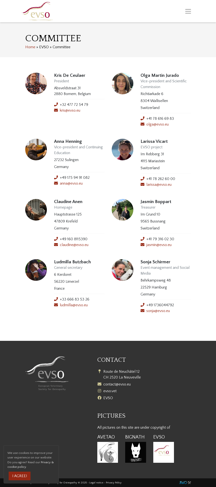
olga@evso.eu (157, 124)
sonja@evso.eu (158, 311)
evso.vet (110, 391)
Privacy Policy (114, 482)
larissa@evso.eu (159, 184)
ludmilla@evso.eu (74, 305)
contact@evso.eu (117, 384)
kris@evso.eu (70, 110)
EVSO (108, 398)
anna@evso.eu (71, 183)
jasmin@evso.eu (159, 245)
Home (30, 47)
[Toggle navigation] (188, 11)
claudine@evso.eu (74, 245)
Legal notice (96, 482)
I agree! (19, 476)
